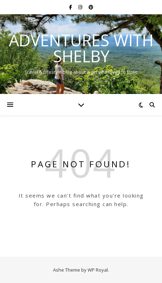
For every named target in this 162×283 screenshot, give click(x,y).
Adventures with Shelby (81, 48)
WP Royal (98, 270)
